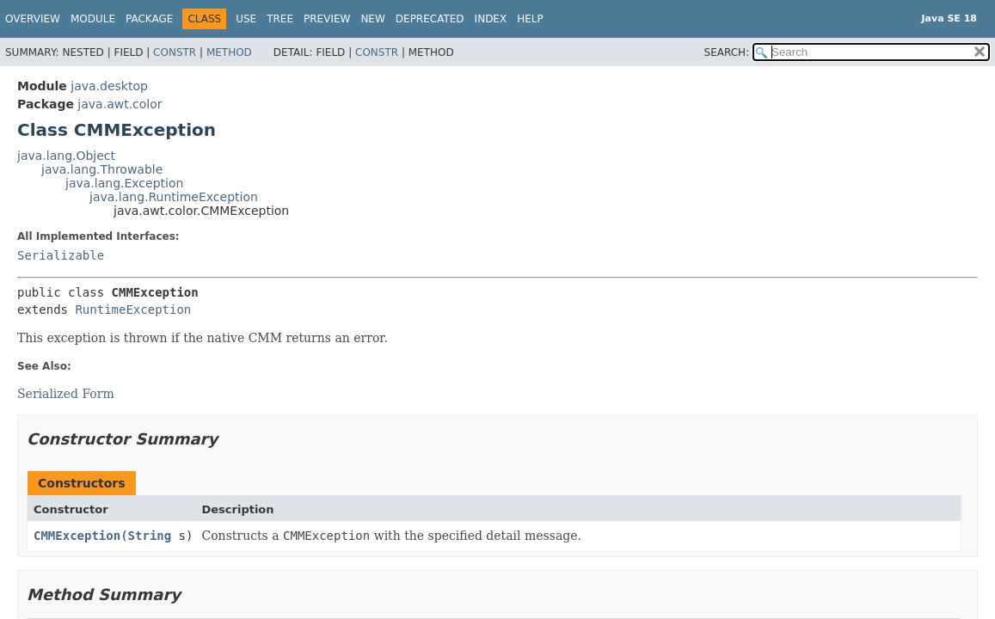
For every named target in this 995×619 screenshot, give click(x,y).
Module (93, 19)
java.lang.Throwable (102, 169)
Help (530, 19)
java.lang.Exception (124, 183)
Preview (327, 19)
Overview (32, 19)
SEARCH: (727, 52)
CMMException (77, 535)
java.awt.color (119, 104)
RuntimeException (133, 309)
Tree (280, 19)
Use (246, 19)
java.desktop (109, 86)
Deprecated (430, 19)
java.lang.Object (66, 155)
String (150, 535)
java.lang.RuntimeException (173, 197)
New (372, 19)
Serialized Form (65, 394)
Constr (174, 52)
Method (229, 52)
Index (491, 19)
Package (149, 19)
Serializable (60, 255)
